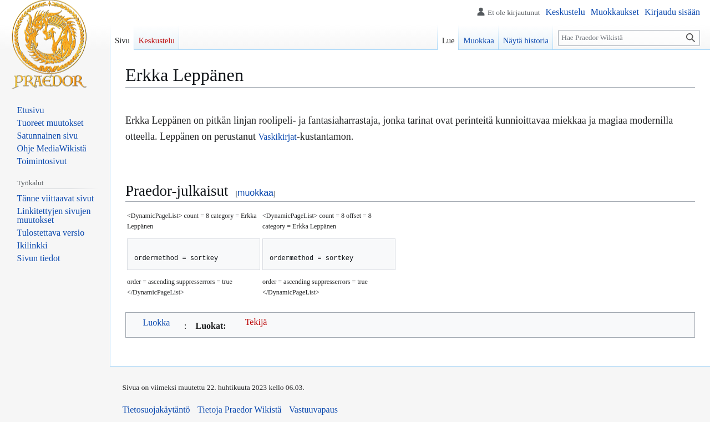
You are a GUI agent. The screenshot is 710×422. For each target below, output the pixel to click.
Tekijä (256, 322)
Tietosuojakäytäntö (156, 409)
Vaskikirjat (277, 136)
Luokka (156, 322)
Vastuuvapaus (313, 409)
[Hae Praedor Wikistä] (629, 38)
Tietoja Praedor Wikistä (239, 409)
